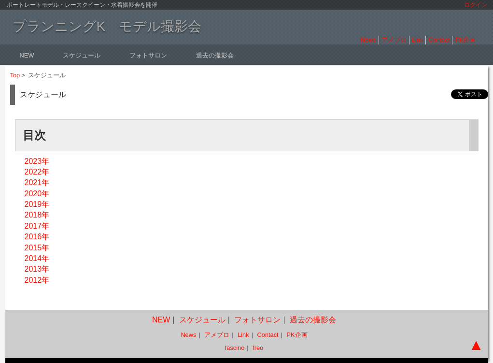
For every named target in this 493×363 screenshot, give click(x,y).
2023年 (37, 161)
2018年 (37, 215)
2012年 (37, 280)
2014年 (37, 258)
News (368, 40)
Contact (439, 40)
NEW (27, 55)
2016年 (37, 236)
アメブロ (394, 40)
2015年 (37, 248)
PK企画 (465, 40)
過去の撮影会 (215, 55)
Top (15, 75)
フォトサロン (148, 55)
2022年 (37, 172)
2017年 (37, 226)
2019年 (37, 204)
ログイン (475, 4)
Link (417, 40)
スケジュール (81, 55)
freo (258, 347)
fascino (235, 347)
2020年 (37, 193)
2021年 (37, 182)
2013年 (37, 269)
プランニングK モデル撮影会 (107, 26)
